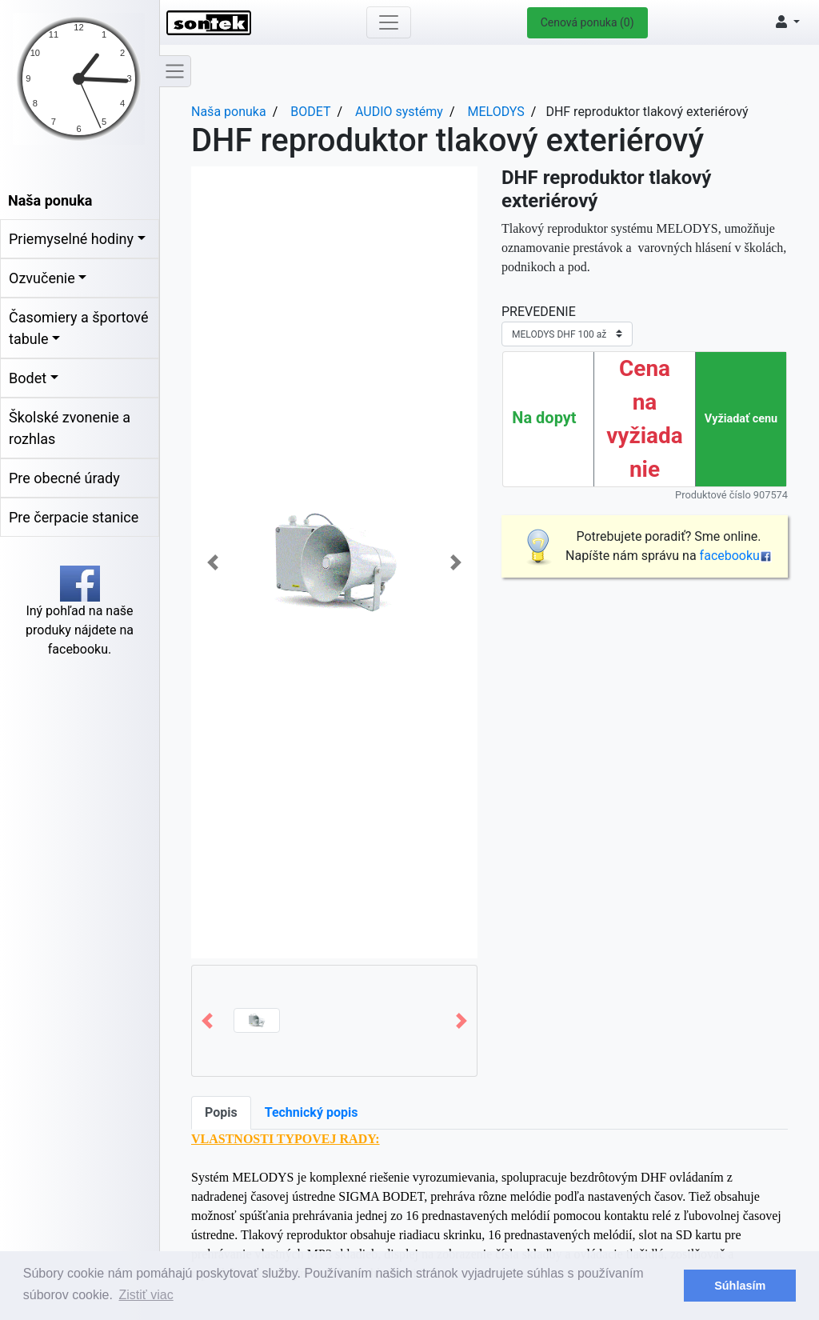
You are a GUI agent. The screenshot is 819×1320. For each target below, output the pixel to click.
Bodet (27, 378)
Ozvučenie (42, 278)
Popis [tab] (221, 1112)
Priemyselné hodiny (71, 238)
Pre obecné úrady (64, 478)
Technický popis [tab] (311, 1112)
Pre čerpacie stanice (73, 517)
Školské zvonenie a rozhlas (69, 428)
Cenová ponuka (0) (587, 22)
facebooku (736, 555)
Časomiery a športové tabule (78, 328)
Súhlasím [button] (739, 1285)
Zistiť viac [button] (146, 1295)
